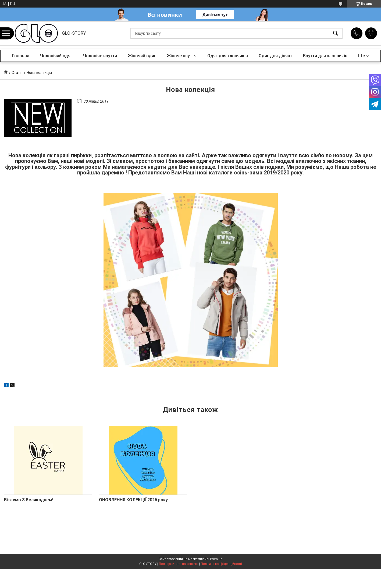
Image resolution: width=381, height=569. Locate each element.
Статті (17, 72)
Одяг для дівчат (275, 55)
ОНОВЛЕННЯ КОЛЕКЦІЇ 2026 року (133, 499)
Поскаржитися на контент (178, 564)
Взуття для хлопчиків (325, 55)
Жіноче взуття (182, 55)
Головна (20, 55)
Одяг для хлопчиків (227, 55)
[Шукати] (335, 33)
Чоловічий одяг (56, 55)
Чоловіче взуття (100, 55)
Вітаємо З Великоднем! (28, 499)
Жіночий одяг (142, 55)
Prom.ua (216, 559)
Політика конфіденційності (221, 564)
